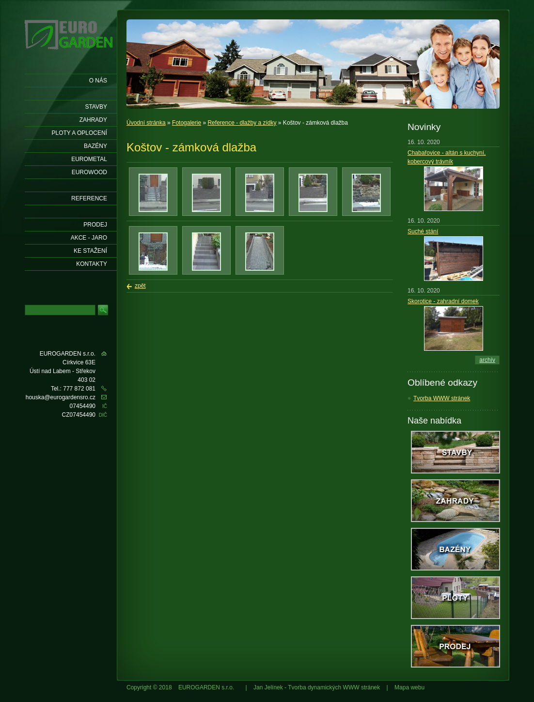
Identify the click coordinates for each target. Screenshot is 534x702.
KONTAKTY (91, 264)
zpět (140, 285)
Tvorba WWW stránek (441, 398)
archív (487, 360)
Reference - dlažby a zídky (241, 122)
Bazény (95, 146)
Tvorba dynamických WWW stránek (334, 687)
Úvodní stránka (146, 122)
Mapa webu (409, 687)
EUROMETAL (89, 159)
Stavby (96, 106)
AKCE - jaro (89, 237)
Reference (89, 198)
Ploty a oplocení (80, 133)
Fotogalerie (186, 122)
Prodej (95, 224)
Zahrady (93, 119)
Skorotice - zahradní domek (443, 301)
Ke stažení (90, 250)
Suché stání (423, 231)
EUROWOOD (89, 172)
